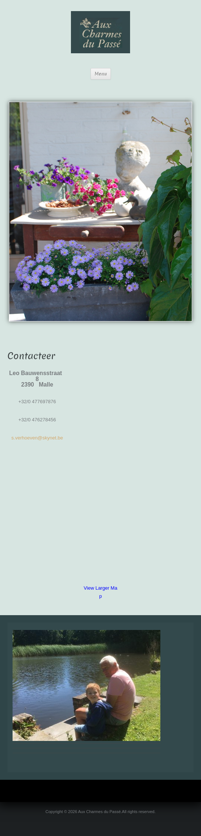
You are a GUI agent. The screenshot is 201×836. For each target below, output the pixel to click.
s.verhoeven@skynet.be (37, 438)
